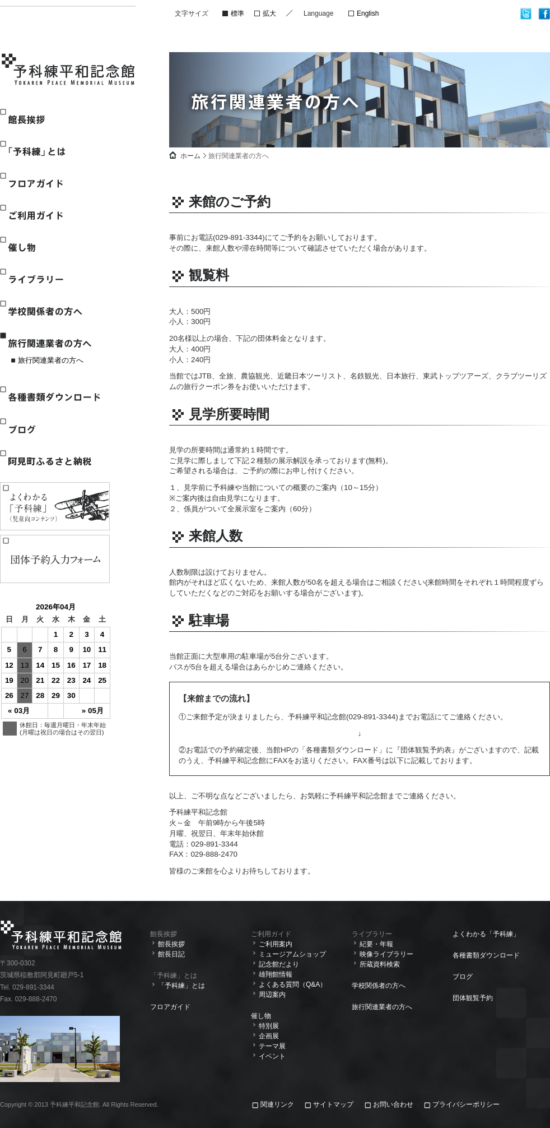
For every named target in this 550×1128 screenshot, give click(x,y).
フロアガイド (54, 183)
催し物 (54, 247)
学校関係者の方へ (54, 311)
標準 (237, 13)
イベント (272, 1056)
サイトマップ (333, 1104)
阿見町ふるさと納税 (54, 461)
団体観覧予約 (473, 998)
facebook (544, 14)
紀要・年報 (376, 944)
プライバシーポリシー (466, 1104)
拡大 (269, 13)
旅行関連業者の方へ (54, 343)
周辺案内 (272, 994)
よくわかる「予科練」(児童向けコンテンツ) (55, 506)
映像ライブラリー (386, 954)
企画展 (269, 1036)
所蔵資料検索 (380, 964)
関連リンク (278, 1104)
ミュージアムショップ (292, 954)
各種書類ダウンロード (54, 397)
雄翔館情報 (275, 974)
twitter (526, 14)
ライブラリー (54, 279)
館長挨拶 (54, 119)
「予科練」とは (54, 151)
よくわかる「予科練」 (486, 934)
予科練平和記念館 (69, 70)
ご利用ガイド (54, 215)
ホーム (190, 156)
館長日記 (171, 954)
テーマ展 (272, 1046)
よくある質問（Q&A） (293, 984)
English (368, 13)
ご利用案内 (275, 944)
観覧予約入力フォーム (55, 559)
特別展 (269, 1026)
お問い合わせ (393, 1104)
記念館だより (279, 964)
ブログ (54, 429)
